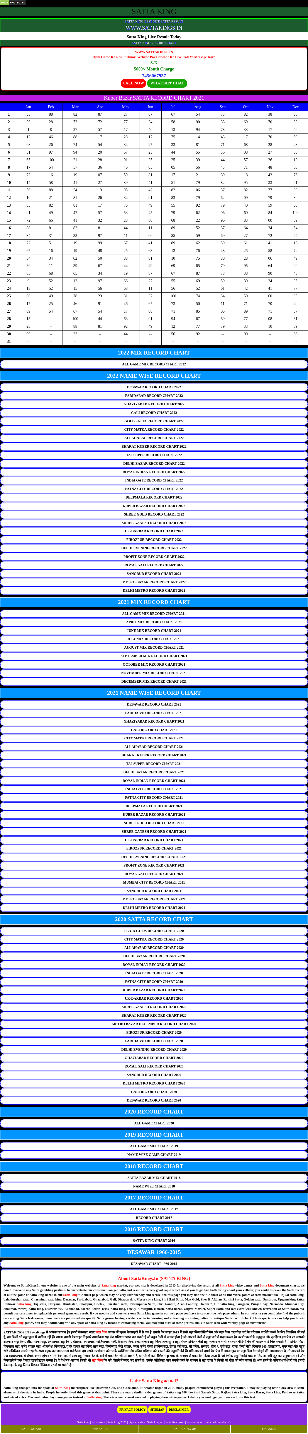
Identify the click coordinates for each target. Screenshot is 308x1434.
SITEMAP (157, 1409)
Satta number (194, 1422)
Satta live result (174, 1422)
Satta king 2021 (117, 1422)
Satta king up (155, 1422)
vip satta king (137, 1422)
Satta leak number (216, 1422)
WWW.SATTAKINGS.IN (154, 28)
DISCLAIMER (179, 1409)
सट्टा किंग (102, 1332)
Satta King (63, 1387)
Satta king (108, 1285)
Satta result (98, 1422)
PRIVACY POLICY (132, 1409)
